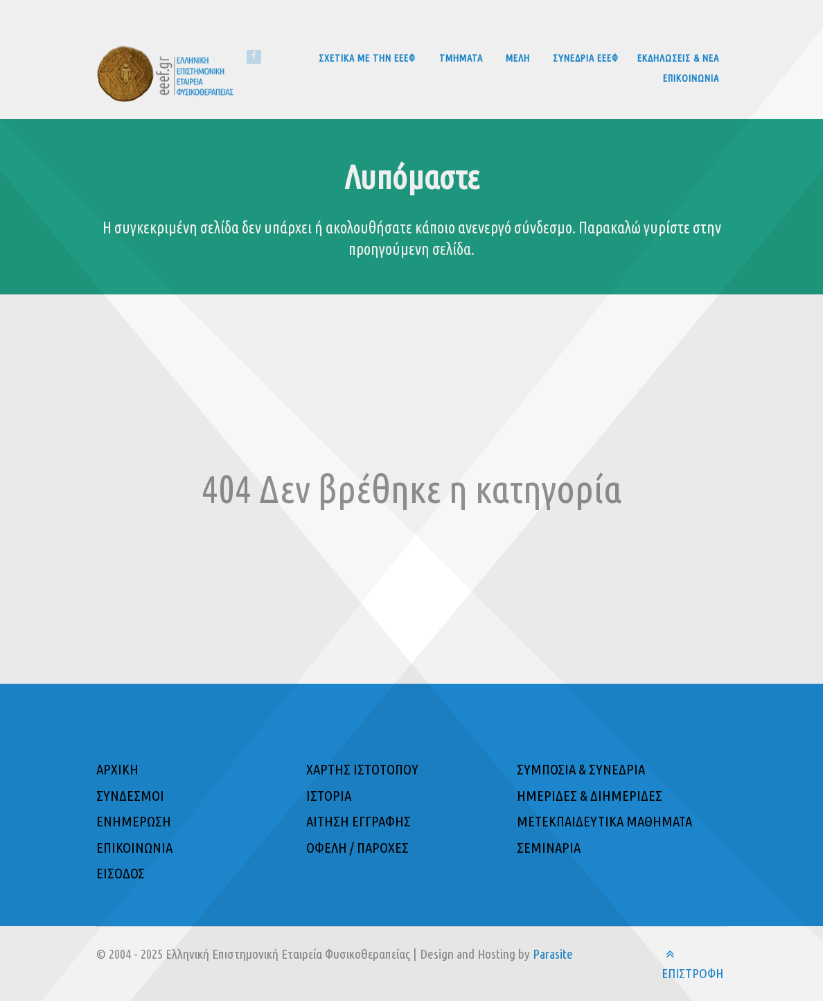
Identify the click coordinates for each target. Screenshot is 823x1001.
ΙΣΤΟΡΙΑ (328, 796)
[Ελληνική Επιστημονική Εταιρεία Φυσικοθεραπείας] (170, 72)
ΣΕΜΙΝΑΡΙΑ (549, 848)
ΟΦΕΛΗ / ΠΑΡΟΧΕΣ (357, 848)
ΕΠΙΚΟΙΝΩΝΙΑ (134, 848)
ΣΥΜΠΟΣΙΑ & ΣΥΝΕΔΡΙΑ (581, 769)
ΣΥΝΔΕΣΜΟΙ (130, 796)
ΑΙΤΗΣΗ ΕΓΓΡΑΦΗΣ (358, 821)
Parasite (553, 954)
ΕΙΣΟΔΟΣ (120, 873)
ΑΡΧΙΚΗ (117, 769)
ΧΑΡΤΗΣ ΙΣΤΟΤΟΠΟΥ (362, 769)
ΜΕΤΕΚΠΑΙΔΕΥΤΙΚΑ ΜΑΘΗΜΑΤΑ (604, 821)
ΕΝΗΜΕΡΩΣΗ (133, 821)
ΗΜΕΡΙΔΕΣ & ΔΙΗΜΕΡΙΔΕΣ (589, 796)
